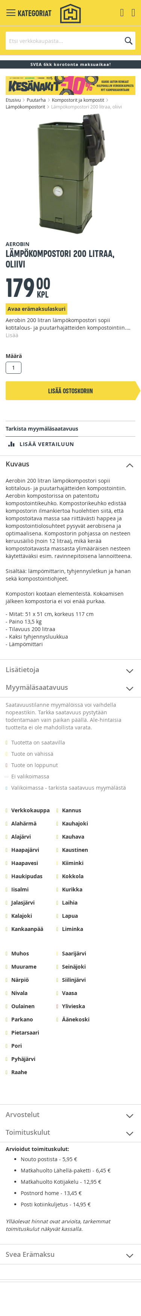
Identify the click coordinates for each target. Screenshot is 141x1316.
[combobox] (70, 41)
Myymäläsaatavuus (37, 687)
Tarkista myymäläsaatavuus (42, 428)
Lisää (12, 335)
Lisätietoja (22, 669)
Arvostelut (22, 1114)
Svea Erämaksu (30, 1254)
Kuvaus (17, 463)
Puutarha (37, 100)
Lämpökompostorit (26, 107)
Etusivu (14, 100)
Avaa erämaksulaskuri (36, 308)
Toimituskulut (28, 1132)
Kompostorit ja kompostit (78, 100)
